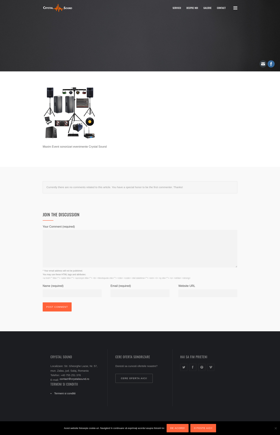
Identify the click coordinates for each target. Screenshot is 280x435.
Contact (221, 8)
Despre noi (192, 8)
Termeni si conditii (65, 393)
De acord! (177, 428)
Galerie (207, 8)
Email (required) (121, 285)
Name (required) (53, 285)
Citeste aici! (203, 428)
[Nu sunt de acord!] (275, 428)
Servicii (176, 8)
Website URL (186, 285)
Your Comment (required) (59, 226)
